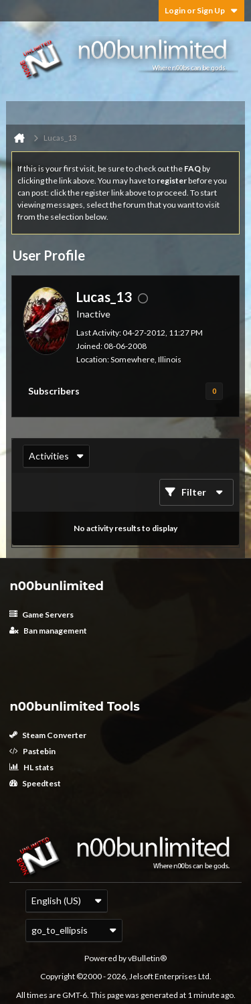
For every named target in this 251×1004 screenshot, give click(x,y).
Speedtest (35, 783)
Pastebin (32, 751)
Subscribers (54, 391)
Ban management (48, 631)
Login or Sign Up (201, 10)
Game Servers (41, 614)
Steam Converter (47, 735)
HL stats (31, 767)
